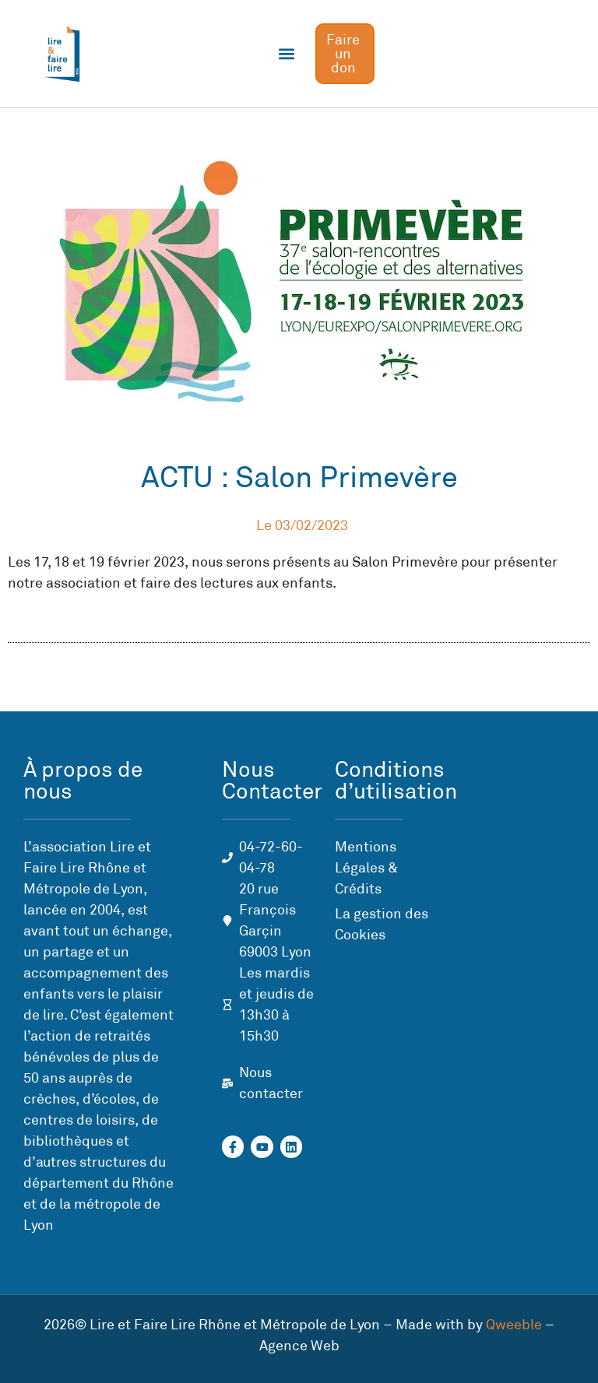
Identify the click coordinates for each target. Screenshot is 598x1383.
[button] (287, 54)
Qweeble (514, 1324)
